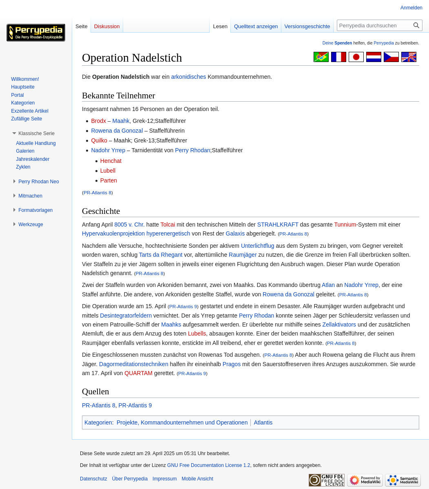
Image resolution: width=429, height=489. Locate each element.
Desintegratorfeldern (126, 315)
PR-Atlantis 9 (183, 306)
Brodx (98, 121)
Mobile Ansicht (197, 479)
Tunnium (345, 224)
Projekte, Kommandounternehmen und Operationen (182, 422)
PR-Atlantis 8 (97, 192)
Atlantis (263, 422)
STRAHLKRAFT (278, 224)
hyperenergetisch (168, 233)
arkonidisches (188, 76)
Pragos (232, 364)
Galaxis (235, 233)
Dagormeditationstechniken (133, 364)
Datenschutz (93, 479)
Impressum (165, 479)
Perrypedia (384, 43)
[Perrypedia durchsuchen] (379, 25)
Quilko (99, 140)
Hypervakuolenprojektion (113, 233)
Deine (337, 43)
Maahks (171, 324)
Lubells (197, 333)
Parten (108, 180)
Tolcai (168, 224)
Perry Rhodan (192, 150)
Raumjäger (243, 254)
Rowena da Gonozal (117, 130)
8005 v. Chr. (129, 224)
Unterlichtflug (257, 245)
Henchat (111, 161)
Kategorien (98, 422)
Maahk (121, 121)
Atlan (328, 285)
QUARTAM (138, 373)
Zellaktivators (339, 324)
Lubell (107, 170)
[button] (36, 133)
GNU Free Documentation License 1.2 (208, 465)
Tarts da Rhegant (161, 254)
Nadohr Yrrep (108, 150)
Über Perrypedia (130, 479)
